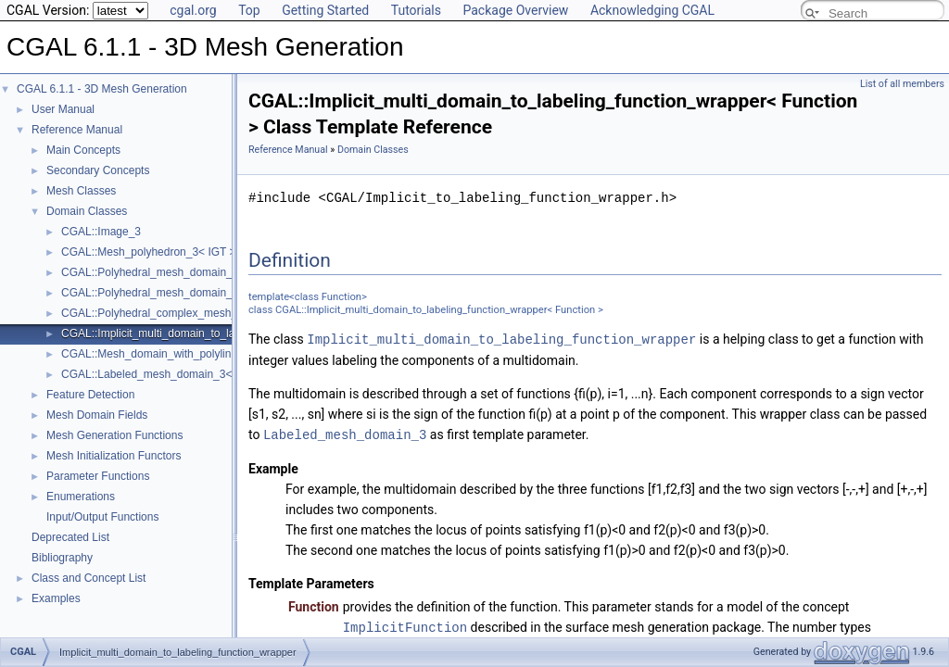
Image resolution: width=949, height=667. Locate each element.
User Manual (63, 109)
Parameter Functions (97, 476)
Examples (56, 598)
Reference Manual (77, 129)
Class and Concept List (89, 578)
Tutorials (416, 10)
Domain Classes (86, 211)
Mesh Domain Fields (96, 415)
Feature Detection (90, 394)
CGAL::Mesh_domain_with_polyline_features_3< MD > (197, 353)
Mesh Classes (81, 190)
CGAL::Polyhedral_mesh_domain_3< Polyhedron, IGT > (199, 272)
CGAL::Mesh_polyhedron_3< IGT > (148, 251)
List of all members (902, 84)
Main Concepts (83, 150)
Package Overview (515, 10)
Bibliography (62, 557)
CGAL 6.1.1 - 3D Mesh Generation (102, 88)
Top (249, 10)
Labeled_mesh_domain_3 (344, 433)
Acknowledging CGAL (652, 10)
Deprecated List (70, 537)
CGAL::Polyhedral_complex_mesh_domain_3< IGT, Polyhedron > (223, 313)
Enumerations (80, 496)
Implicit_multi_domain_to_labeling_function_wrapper (501, 338)
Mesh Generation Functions (114, 435)
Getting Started (325, 10)
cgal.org (193, 10)
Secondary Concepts (97, 170)
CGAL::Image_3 (101, 231)
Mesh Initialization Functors (113, 455)
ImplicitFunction (405, 625)
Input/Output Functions (102, 516)
